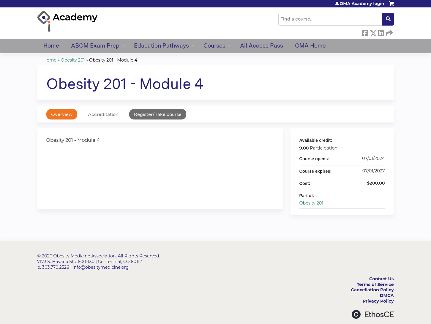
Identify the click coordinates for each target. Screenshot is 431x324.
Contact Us (381, 278)
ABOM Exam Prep (95, 45)
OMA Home (310, 45)
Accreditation (103, 114)
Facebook (365, 32)
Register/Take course (157, 114)
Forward (389, 32)
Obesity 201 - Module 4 (113, 60)
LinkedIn (381, 32)
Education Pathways (161, 45)
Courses (214, 45)
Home (51, 45)
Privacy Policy (378, 301)
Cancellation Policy (372, 289)
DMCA (387, 295)
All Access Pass (261, 45)
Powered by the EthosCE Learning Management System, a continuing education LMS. (373, 314)
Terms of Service (375, 284)
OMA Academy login (362, 3)
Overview (61, 114)
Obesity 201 (73, 60)
